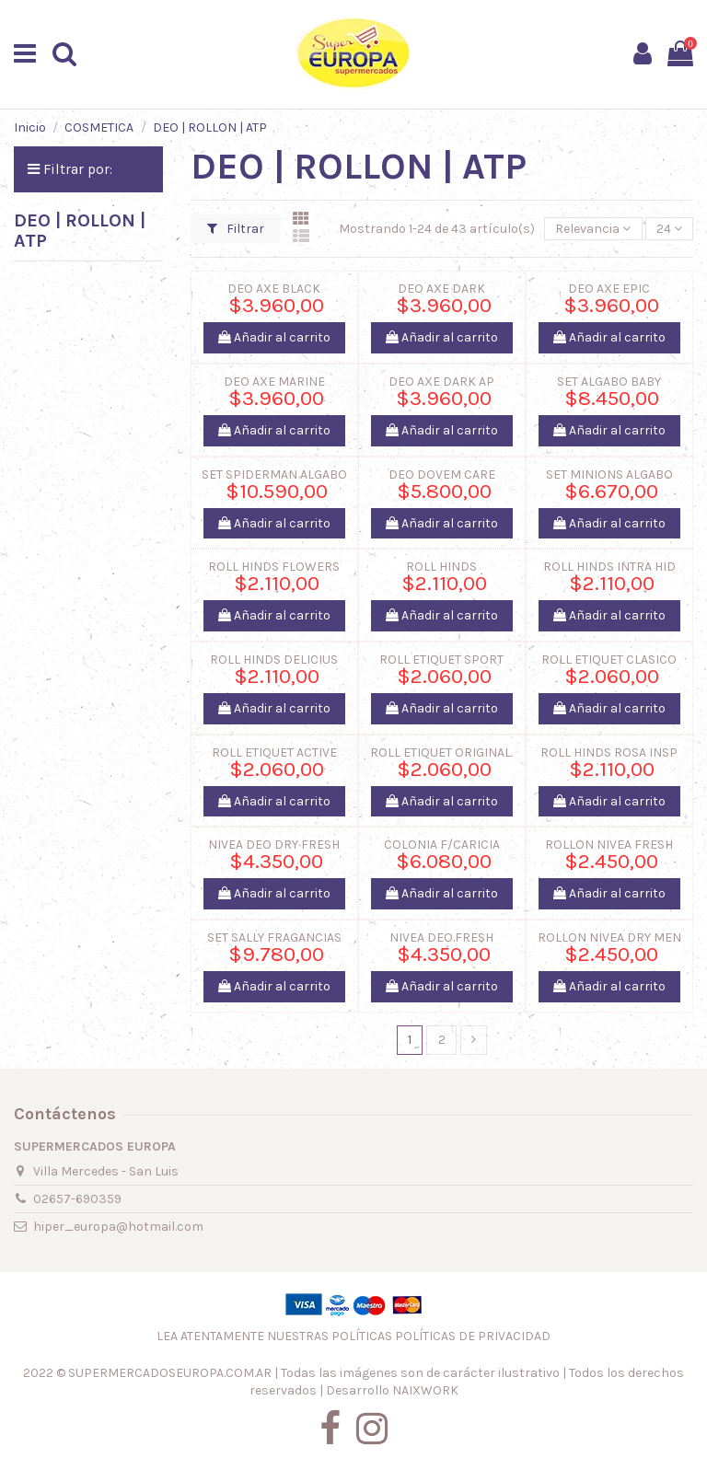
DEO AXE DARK (441, 288)
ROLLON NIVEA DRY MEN (609, 937)
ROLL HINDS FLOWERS (274, 566)
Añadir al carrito (274, 337)
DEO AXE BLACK (273, 288)
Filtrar (235, 229)
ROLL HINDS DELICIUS (274, 659)
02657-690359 (77, 1199)
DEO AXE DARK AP (441, 381)
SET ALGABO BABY (609, 381)
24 (669, 229)
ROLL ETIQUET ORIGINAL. (441, 752)
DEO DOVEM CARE (441, 474)
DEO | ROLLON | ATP (79, 230)
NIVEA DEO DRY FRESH (274, 844)
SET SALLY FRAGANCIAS (274, 937)
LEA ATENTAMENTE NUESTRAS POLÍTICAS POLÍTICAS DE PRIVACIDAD (353, 1336)
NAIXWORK (425, 1390)
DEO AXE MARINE (274, 381)
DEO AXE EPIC (609, 288)
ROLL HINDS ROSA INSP (609, 752)
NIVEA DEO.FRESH (441, 937)
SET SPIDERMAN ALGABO (274, 474)
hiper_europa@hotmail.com (118, 1226)
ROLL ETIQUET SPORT (441, 659)
